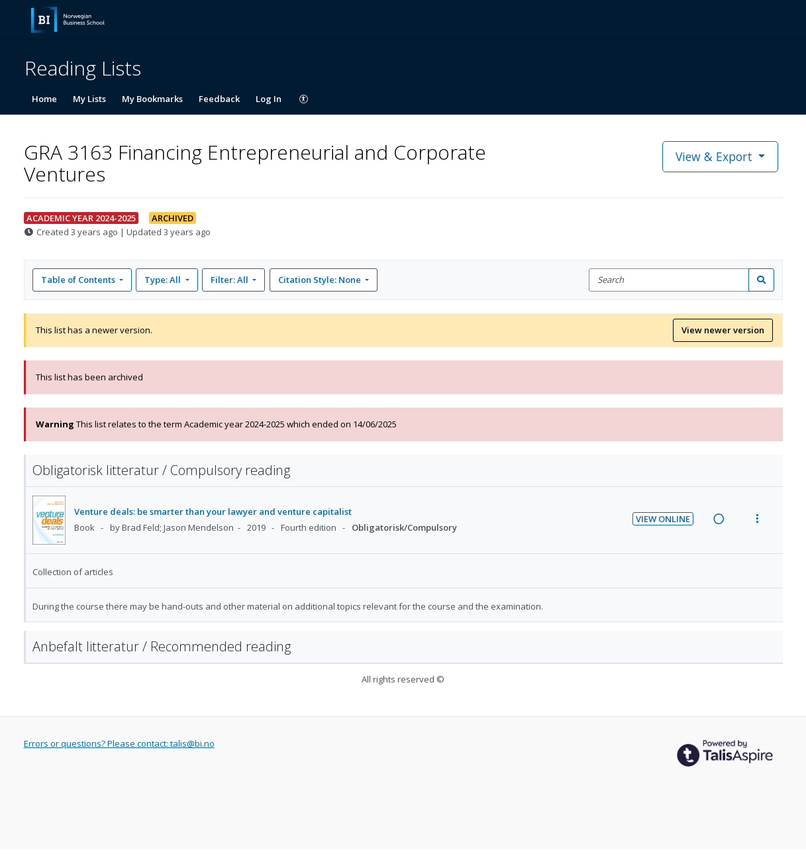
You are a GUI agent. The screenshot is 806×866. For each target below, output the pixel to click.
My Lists (89, 99)
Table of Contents (79, 280)
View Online (663, 519)
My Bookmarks (152, 99)
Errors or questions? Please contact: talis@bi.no (119, 743)
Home (44, 99)
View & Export (716, 156)
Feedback (219, 99)
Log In (268, 99)
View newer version (722, 330)
